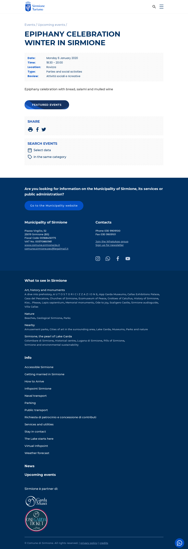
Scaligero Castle (120, 302)
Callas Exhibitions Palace (143, 294)
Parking (30, 403)
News (30, 466)
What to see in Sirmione (46, 280)
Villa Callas (31, 306)
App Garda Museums (112, 294)
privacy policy (88, 542)
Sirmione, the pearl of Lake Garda (48, 336)
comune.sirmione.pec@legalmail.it (46, 248)
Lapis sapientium (53, 302)
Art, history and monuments (45, 290)
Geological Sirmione (49, 317)
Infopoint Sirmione (38, 388)
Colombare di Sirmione (39, 340)
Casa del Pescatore (36, 298)
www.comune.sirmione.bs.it (42, 245)
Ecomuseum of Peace (92, 298)
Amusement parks (36, 329)
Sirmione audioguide (144, 302)
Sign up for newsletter (110, 245)
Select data (39, 150)
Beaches (30, 317)
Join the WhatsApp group (112, 241)
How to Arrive (34, 381)
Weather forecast (37, 453)
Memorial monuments (79, 302)
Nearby (30, 325)
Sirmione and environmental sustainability (52, 344)
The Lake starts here (39, 438)
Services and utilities (39, 424)
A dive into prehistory (38, 294)
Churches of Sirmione (63, 298)
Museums (118, 329)
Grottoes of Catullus (120, 298)
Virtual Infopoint (36, 446)
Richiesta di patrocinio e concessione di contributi (60, 417)
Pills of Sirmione (114, 340)
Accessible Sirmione (39, 367)
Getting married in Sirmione (44, 374)
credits (104, 542)
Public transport (36, 410)
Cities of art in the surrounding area (72, 329)
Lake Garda (103, 329)
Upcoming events (40, 474)
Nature (29, 313)
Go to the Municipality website (54, 205)
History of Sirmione (146, 298)
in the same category (47, 156)
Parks (67, 317)
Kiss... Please (32, 302)
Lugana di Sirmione (89, 340)
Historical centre (65, 340)
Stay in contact (35, 431)
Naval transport (36, 395)
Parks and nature (137, 329)
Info (28, 357)
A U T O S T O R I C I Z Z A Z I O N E (75, 294)
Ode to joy (101, 302)
